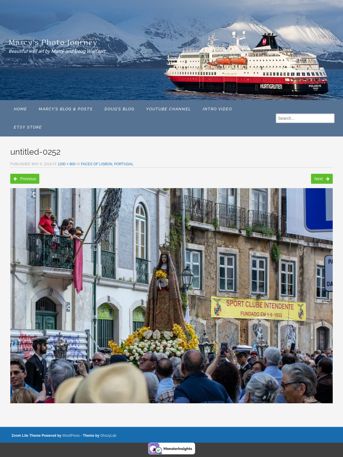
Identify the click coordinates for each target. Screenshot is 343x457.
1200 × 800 (66, 164)
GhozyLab (108, 436)
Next (322, 178)
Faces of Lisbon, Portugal (107, 164)
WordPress (71, 436)
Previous (24, 178)
